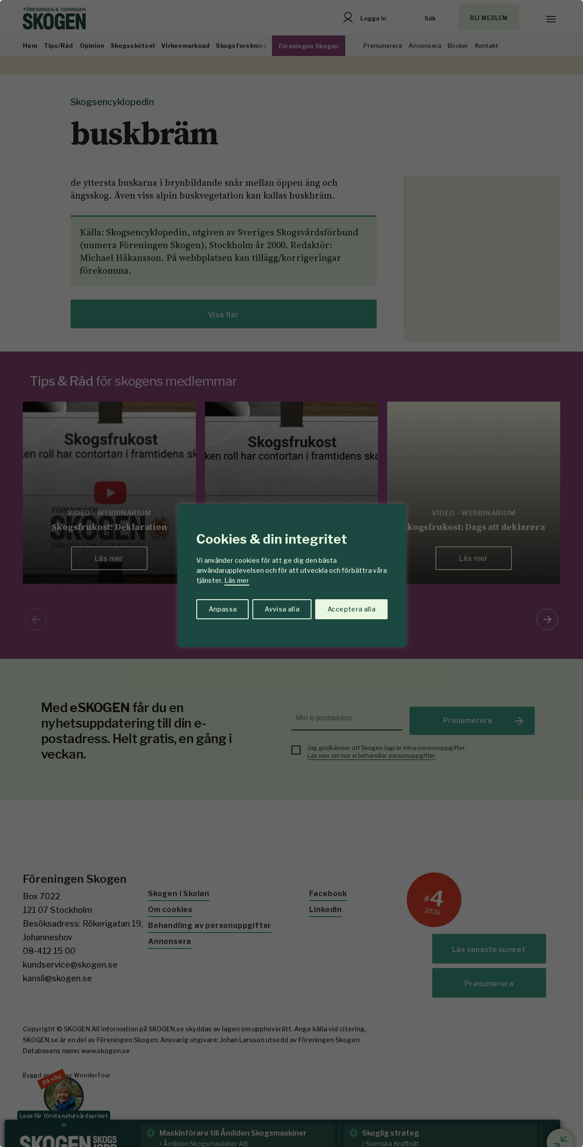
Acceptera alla (351, 609)
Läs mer (237, 580)
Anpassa (222, 609)
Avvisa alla (282, 609)
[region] (291, 573)
